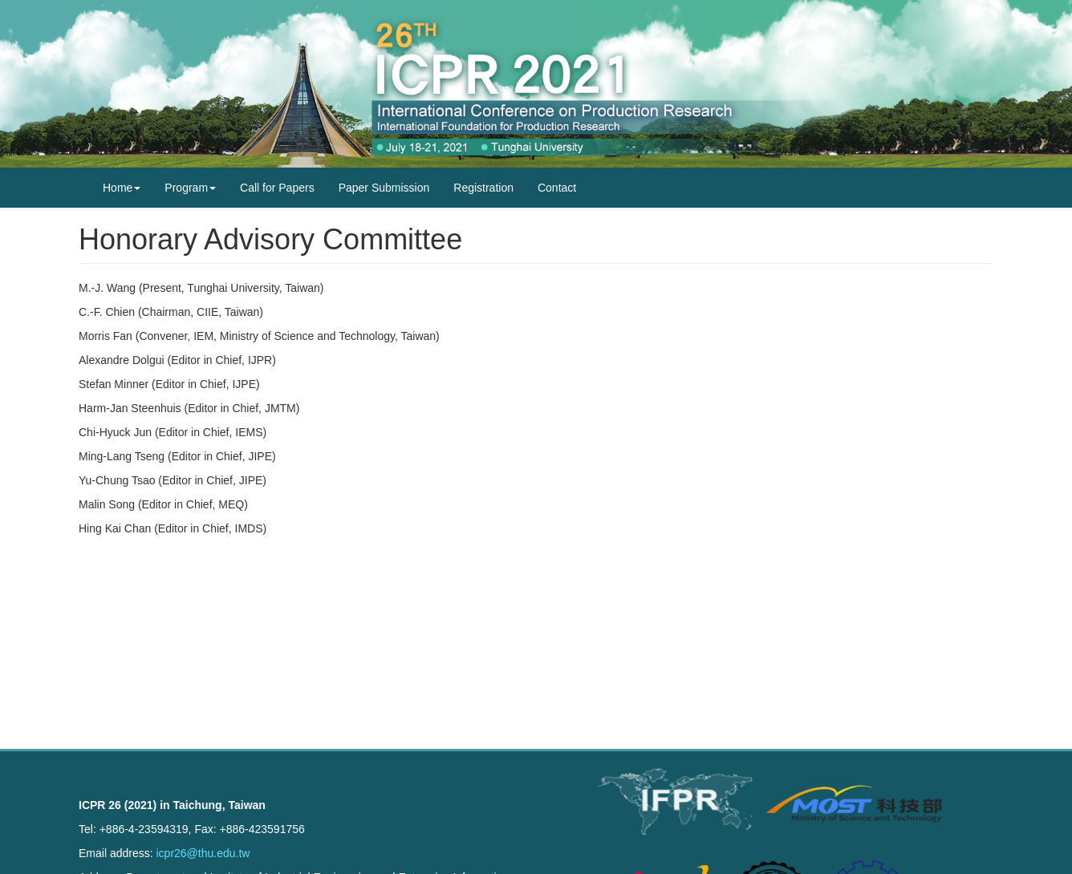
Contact (557, 187)
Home (121, 187)
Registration (483, 187)
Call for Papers (277, 187)
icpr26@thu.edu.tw (203, 853)
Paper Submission (384, 187)
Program (190, 187)
